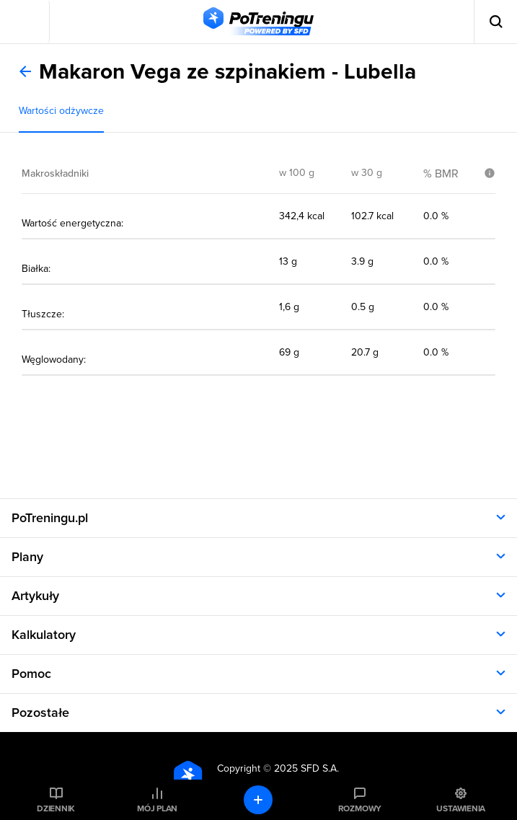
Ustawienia (460, 808)
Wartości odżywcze (61, 111)
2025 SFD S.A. (306, 768)
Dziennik (56, 808)
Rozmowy (359, 808)
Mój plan (157, 808)
